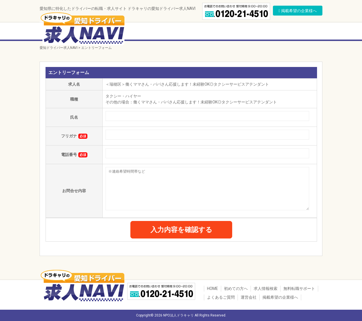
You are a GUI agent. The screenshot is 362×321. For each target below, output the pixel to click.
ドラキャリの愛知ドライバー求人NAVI (82, 28)
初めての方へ (142, 32)
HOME (212, 288)
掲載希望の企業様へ (280, 297)
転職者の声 (249, 32)
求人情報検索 (177, 32)
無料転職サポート (214, 32)
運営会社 (311, 32)
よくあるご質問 (281, 32)
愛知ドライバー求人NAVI (58, 48)
